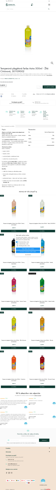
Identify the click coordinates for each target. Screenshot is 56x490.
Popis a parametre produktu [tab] (7, 126)
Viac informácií (49, 75)
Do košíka (14, 231)
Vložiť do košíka (49, 87)
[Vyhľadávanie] (28, 9)
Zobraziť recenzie (37, 395)
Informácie (8, 452)
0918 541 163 (10, 1)
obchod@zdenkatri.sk (12, 464)
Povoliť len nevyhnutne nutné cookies (28, 251)
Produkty (8, 448)
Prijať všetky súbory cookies (28, 248)
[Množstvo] (39, 87)
